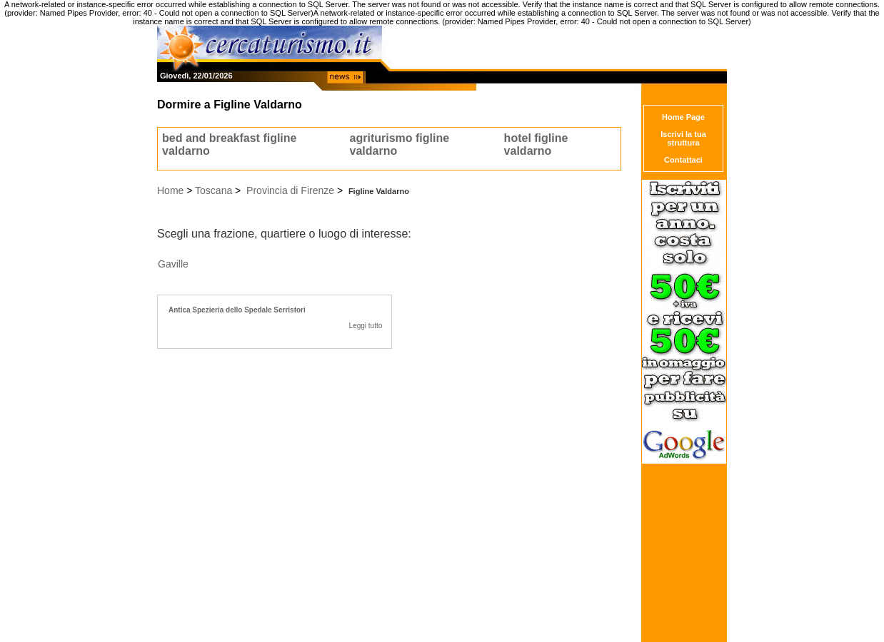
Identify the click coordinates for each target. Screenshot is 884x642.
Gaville (173, 264)
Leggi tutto (366, 326)
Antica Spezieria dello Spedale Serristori (237, 310)
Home (170, 190)
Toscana (213, 190)
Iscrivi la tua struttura (683, 138)
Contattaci (683, 160)
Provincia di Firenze (290, 190)
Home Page (683, 117)
